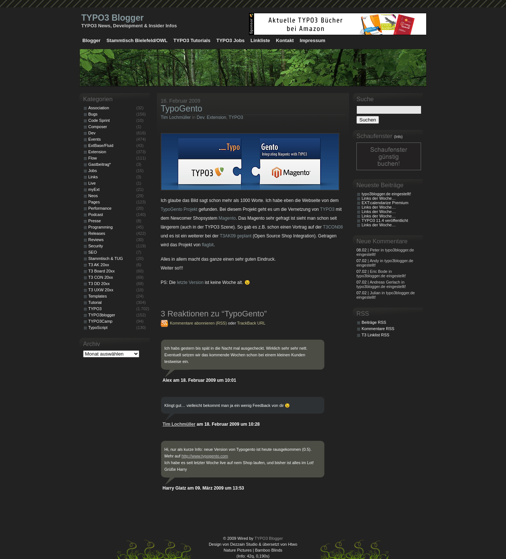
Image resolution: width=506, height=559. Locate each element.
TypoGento (181, 108)
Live (92, 183)
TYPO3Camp (100, 321)
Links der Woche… (379, 198)
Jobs (92, 170)
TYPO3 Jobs (230, 40)
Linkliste (260, 40)
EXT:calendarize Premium (385, 202)
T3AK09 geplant (236, 236)
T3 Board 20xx (101, 271)
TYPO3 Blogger (112, 18)
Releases (96, 233)
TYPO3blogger (101, 315)
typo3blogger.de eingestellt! (386, 194)
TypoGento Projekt (179, 209)
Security (95, 246)
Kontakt (285, 40)
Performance (100, 208)
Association (98, 108)
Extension (216, 117)
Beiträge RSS (374, 322)
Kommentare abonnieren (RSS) (198, 323)
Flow (92, 158)
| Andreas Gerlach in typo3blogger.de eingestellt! (381, 284)
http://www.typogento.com (204, 456)
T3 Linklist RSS (375, 335)
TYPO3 (236, 117)
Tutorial (95, 302)
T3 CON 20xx (100, 277)
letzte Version (190, 282)
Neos (93, 195)
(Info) (398, 137)
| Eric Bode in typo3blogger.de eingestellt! (381, 273)
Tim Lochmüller (176, 117)
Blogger (91, 40)
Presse (94, 221)
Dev (200, 117)
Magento (227, 218)
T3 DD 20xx (99, 283)
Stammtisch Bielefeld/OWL (136, 40)
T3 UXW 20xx (100, 290)
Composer (97, 126)
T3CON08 (333, 227)
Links (93, 177)
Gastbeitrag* (99, 164)
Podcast (95, 214)
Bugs (93, 114)
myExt (94, 189)
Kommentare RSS (378, 328)
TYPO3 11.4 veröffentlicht (385, 220)
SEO (92, 252)
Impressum (312, 40)
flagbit (207, 244)
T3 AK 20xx (98, 265)
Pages (94, 202)
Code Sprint (99, 120)
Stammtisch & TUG (105, 258)
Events (94, 139)
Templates (97, 296)
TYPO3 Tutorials (192, 40)
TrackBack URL (251, 323)
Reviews (96, 239)
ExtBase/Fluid (100, 145)
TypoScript (97, 327)
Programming (100, 227)
